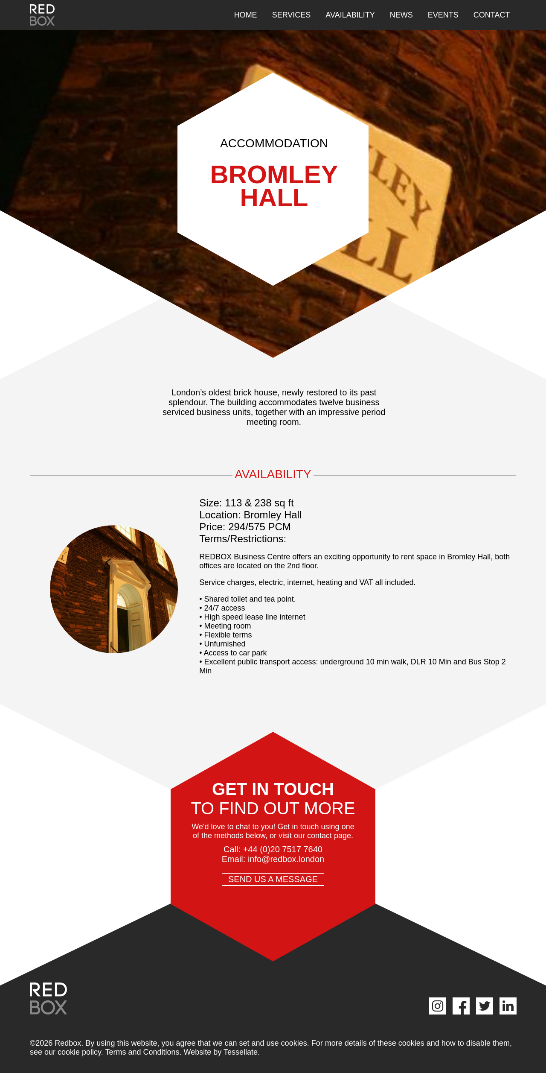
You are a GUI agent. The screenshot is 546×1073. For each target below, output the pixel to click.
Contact (491, 15)
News (401, 15)
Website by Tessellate (221, 1052)
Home (245, 15)
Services (291, 15)
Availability (350, 15)
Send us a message (273, 879)
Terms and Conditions (142, 1052)
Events (443, 15)
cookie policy (79, 1052)
